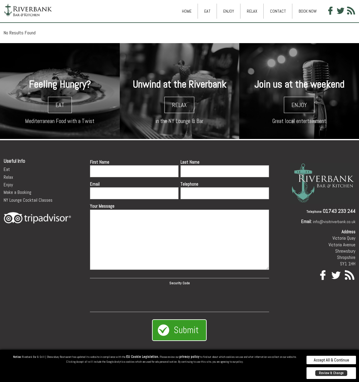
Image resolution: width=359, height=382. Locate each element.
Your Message (102, 206)
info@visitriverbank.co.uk (334, 221)
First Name (99, 162)
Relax (252, 11)
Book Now (308, 11)
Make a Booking (17, 192)
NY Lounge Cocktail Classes (28, 200)
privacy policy (189, 356)
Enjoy (228, 11)
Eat (207, 11)
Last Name (189, 162)
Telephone (189, 184)
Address (348, 232)
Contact (278, 11)
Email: (306, 221)
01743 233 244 (339, 210)
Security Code (179, 283)
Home (187, 11)
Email (95, 184)
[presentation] (179, 297)
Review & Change (331, 373)
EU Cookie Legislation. (142, 356)
